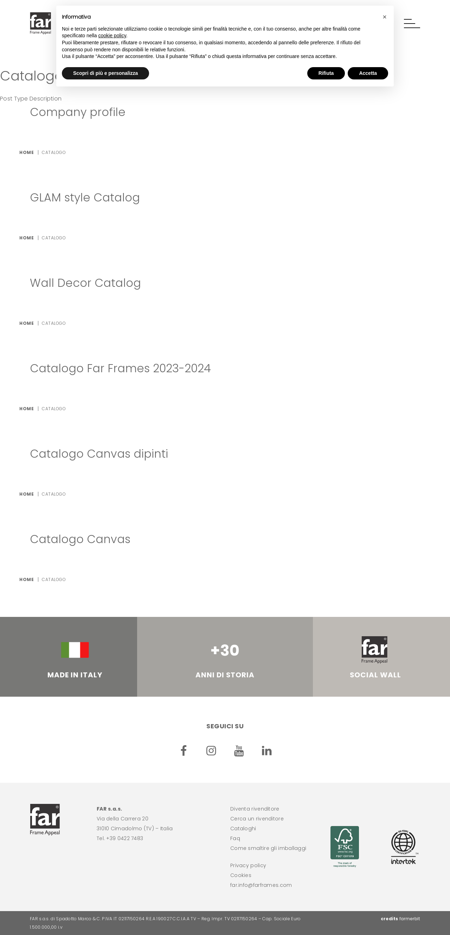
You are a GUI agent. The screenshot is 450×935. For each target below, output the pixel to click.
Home (26, 152)
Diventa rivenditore (254, 808)
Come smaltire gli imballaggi (268, 848)
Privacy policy (248, 865)
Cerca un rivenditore (257, 818)
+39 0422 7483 (124, 838)
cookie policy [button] (112, 35)
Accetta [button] (368, 73)
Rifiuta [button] (326, 73)
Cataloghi (243, 828)
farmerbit (409, 919)
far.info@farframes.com (261, 885)
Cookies (240, 875)
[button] (412, 23)
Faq (235, 838)
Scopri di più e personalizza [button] (105, 73)
